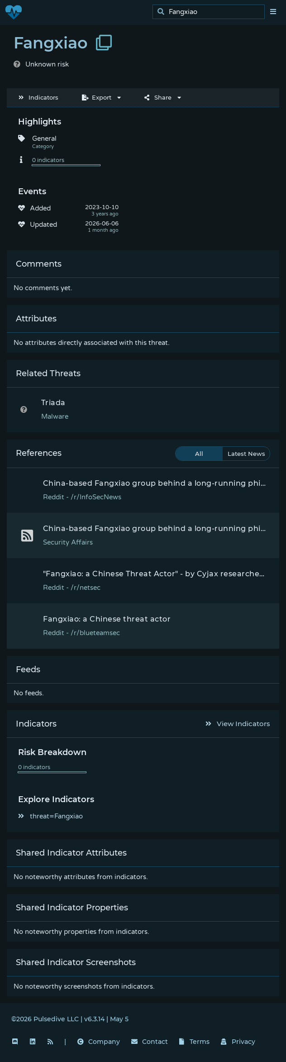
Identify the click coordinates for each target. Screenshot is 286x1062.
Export (96, 97)
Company (98, 1042)
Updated (43, 224)
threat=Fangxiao (50, 816)
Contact (149, 1042)
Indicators (38, 97)
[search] (211, 12)
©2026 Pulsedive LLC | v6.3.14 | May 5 (70, 1019)
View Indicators (238, 723)
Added (40, 208)
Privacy (238, 1042)
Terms (194, 1042)
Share (158, 97)
